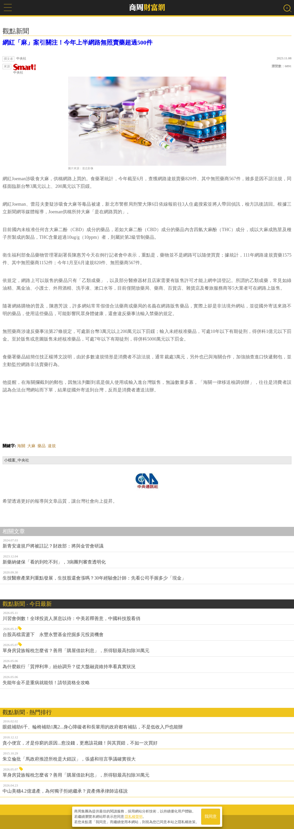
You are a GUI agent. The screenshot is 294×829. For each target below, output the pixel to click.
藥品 (41, 446)
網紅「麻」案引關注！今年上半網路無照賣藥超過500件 (77, 42)
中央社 (24, 69)
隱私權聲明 (134, 816)
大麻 (31, 446)
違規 (52, 446)
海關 (21, 446)
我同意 (210, 816)
